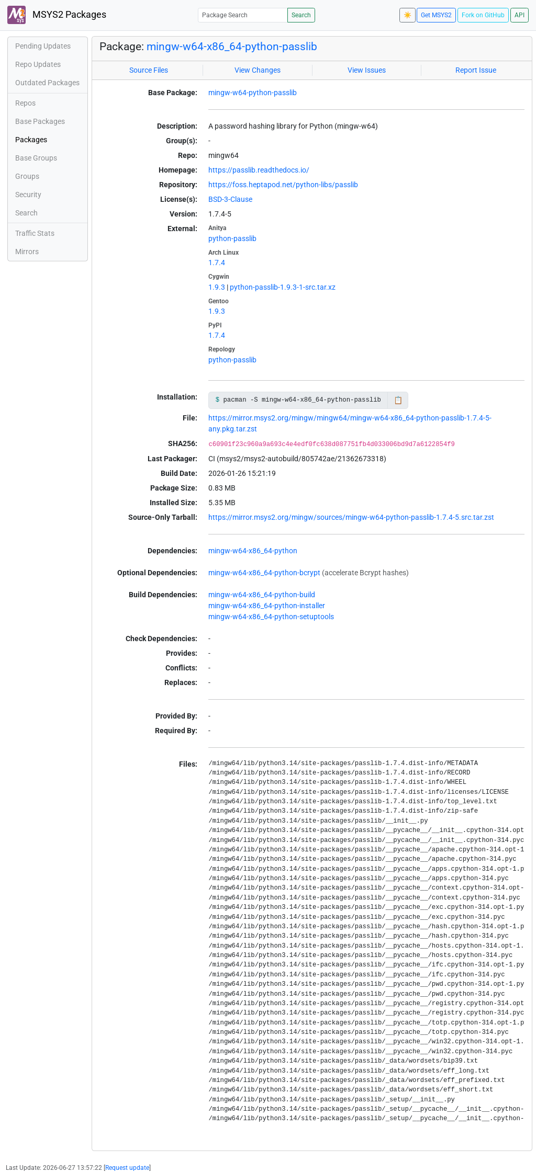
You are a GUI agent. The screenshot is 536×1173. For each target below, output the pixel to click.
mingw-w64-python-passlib (252, 92)
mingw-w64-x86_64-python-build (261, 594)
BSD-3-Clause (230, 199)
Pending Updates (43, 46)
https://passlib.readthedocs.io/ (258, 170)
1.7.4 (216, 262)
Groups (27, 176)
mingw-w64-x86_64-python (252, 550)
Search (301, 15)
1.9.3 (216, 287)
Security (28, 194)
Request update (127, 1167)
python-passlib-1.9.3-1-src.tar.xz (283, 287)
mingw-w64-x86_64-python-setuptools (271, 616)
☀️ (407, 15)
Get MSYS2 (436, 15)
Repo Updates (38, 64)
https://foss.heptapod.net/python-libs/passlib (283, 184)
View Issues (367, 70)
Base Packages (40, 121)
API (519, 15)
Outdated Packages (47, 82)
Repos (25, 103)
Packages (31, 139)
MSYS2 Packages (56, 15)
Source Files (148, 70)
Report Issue (475, 70)
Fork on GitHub (483, 15)
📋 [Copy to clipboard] (398, 400)
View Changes (257, 70)
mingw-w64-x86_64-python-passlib (232, 46)
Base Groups (36, 158)
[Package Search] (243, 15)
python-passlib (232, 238)
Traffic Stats (34, 233)
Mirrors (27, 251)
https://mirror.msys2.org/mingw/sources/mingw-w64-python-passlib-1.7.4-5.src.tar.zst (351, 517)
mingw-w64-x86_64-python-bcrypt (264, 572)
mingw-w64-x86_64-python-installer (266, 605)
